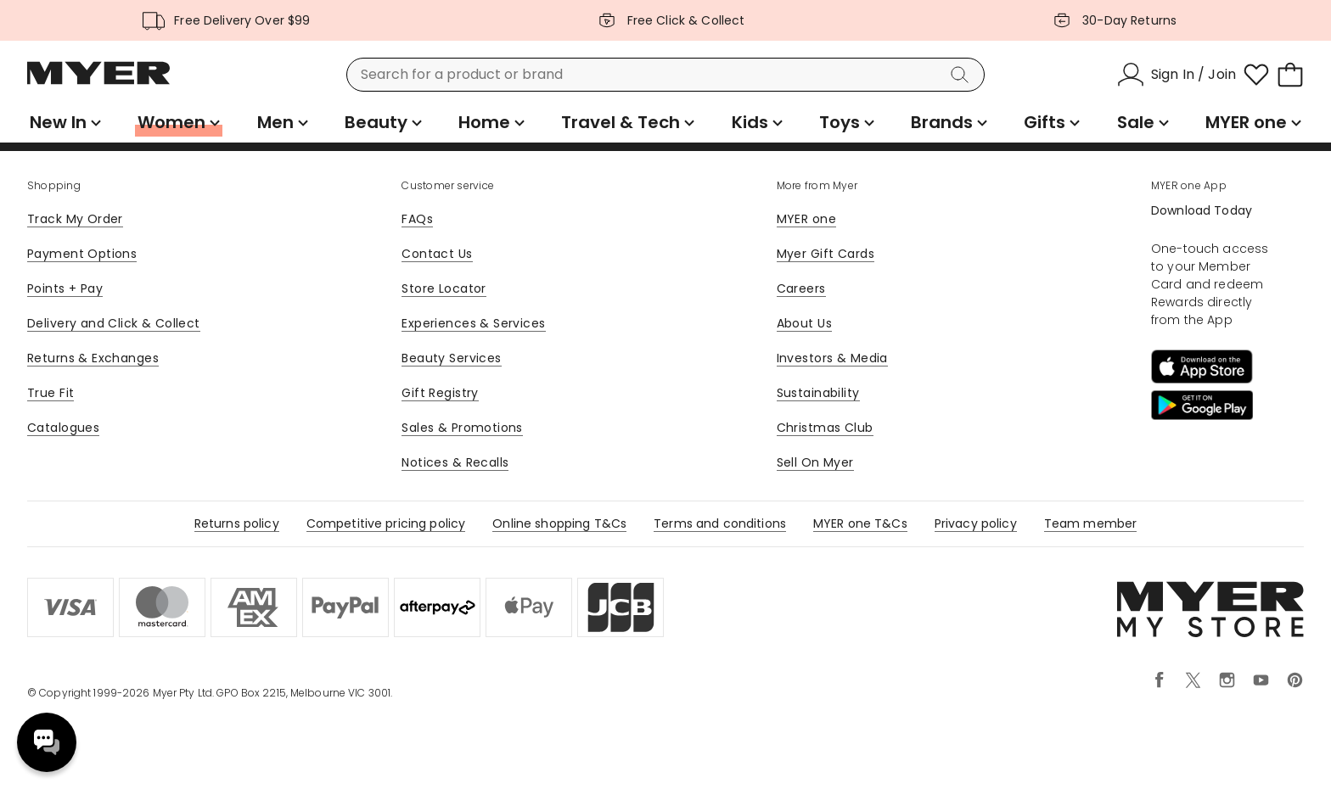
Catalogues (63, 427)
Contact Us (437, 253)
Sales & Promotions (462, 427)
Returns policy (236, 523)
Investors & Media (832, 358)
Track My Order (75, 218)
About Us (804, 323)
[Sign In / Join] (1176, 74)
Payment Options (82, 253)
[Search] (962, 75)
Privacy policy (976, 523)
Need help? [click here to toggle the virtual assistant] (46, 742)
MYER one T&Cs (860, 523)
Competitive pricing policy (386, 523)
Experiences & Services (473, 323)
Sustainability (818, 392)
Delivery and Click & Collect (113, 323)
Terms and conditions (720, 523)
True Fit (50, 392)
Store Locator (444, 288)
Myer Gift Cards (825, 253)
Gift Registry (440, 392)
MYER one (806, 218)
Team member (1090, 523)
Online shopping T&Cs (559, 523)
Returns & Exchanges (93, 358)
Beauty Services (451, 358)
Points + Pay (65, 288)
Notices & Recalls (455, 462)
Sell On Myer (815, 462)
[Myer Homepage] (98, 82)
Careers (801, 288)
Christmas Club (825, 427)
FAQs (417, 218)
